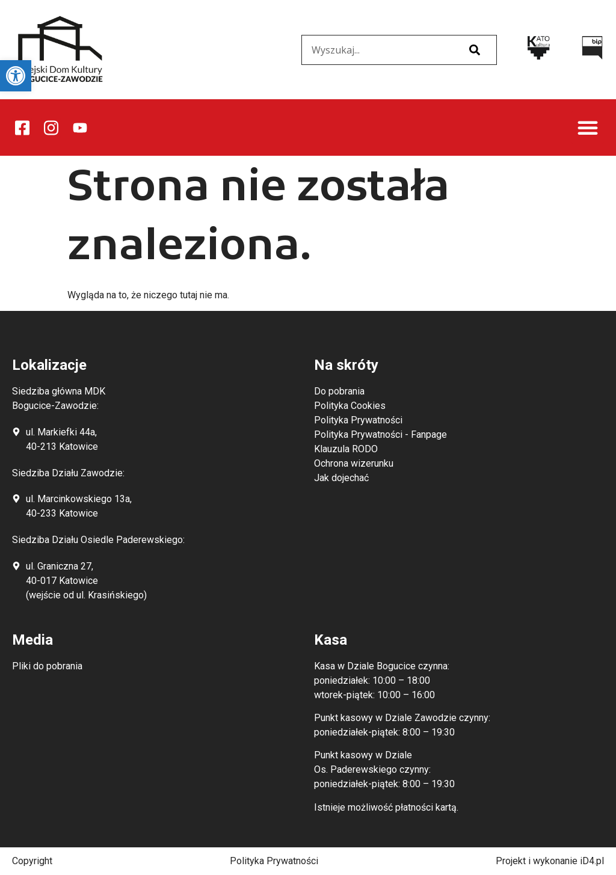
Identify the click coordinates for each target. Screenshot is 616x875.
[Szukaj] (474, 49)
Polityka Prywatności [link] (274, 861)
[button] (587, 127)
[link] (15, 75)
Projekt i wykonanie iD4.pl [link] (550, 861)
